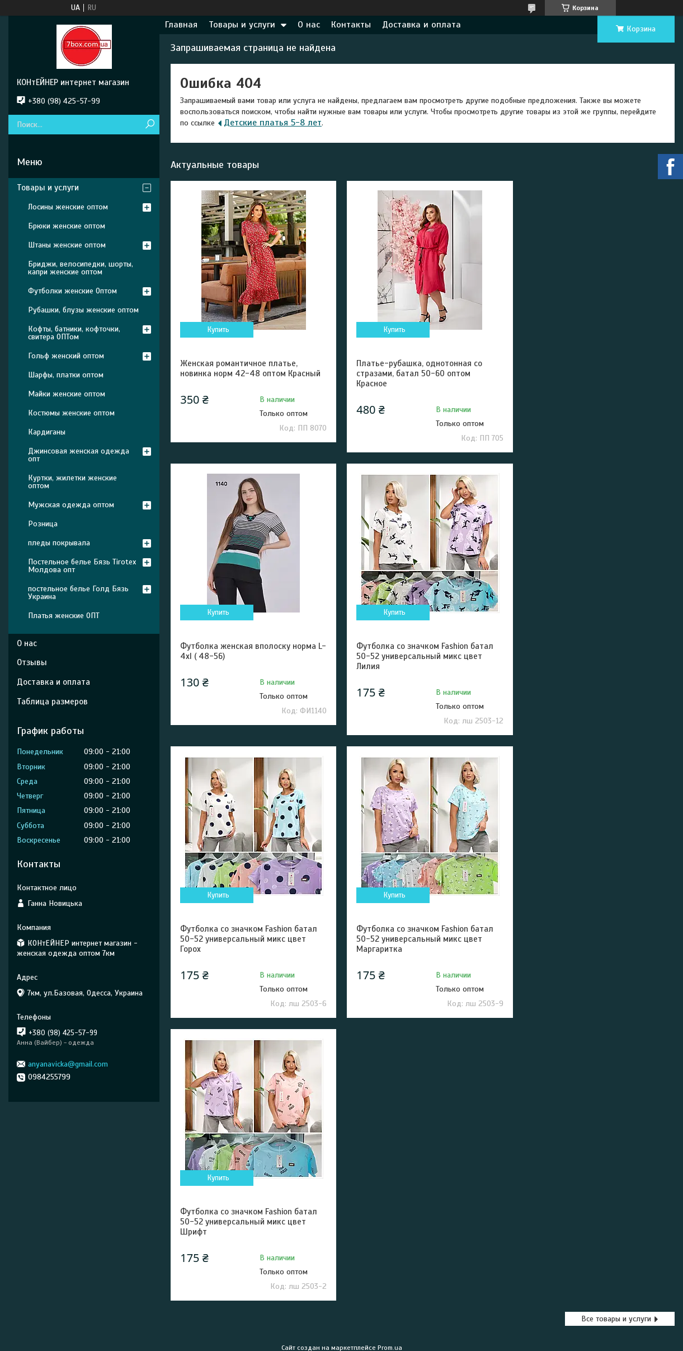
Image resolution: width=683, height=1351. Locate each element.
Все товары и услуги (616, 1036)
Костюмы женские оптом (71, 413)
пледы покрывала (59, 543)
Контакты (351, 24)
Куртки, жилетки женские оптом (72, 481)
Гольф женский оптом (66, 356)
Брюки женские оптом (66, 226)
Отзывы (32, 662)
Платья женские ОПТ (64, 615)
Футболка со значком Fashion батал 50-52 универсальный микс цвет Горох (420, 656)
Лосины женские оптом (68, 207)
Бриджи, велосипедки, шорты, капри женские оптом (80, 268)
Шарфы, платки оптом (65, 375)
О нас (309, 24)
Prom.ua (390, 1112)
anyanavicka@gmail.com (68, 1064)
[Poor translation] (41, 1188)
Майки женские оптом (66, 394)
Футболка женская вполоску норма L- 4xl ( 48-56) (591, 368)
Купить (217, 329)
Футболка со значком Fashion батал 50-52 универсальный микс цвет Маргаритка (591, 656)
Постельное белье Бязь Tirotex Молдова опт (82, 565)
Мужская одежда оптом (71, 504)
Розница (43, 524)
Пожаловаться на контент (385, 1122)
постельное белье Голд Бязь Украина (78, 592)
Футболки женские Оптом (72, 291)
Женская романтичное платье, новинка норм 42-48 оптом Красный (250, 368)
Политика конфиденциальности (480, 1122)
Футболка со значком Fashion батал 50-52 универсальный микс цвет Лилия (248, 656)
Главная (181, 24)
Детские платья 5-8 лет (273, 122)
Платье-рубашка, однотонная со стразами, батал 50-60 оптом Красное (415, 373)
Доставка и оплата (421, 24)
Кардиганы (46, 432)
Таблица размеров (52, 701)
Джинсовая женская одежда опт (78, 455)
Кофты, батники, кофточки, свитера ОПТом (74, 333)
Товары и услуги (242, 24)
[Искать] (149, 124)
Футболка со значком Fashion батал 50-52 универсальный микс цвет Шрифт (248, 939)
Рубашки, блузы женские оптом (83, 310)
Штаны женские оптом (67, 245)
